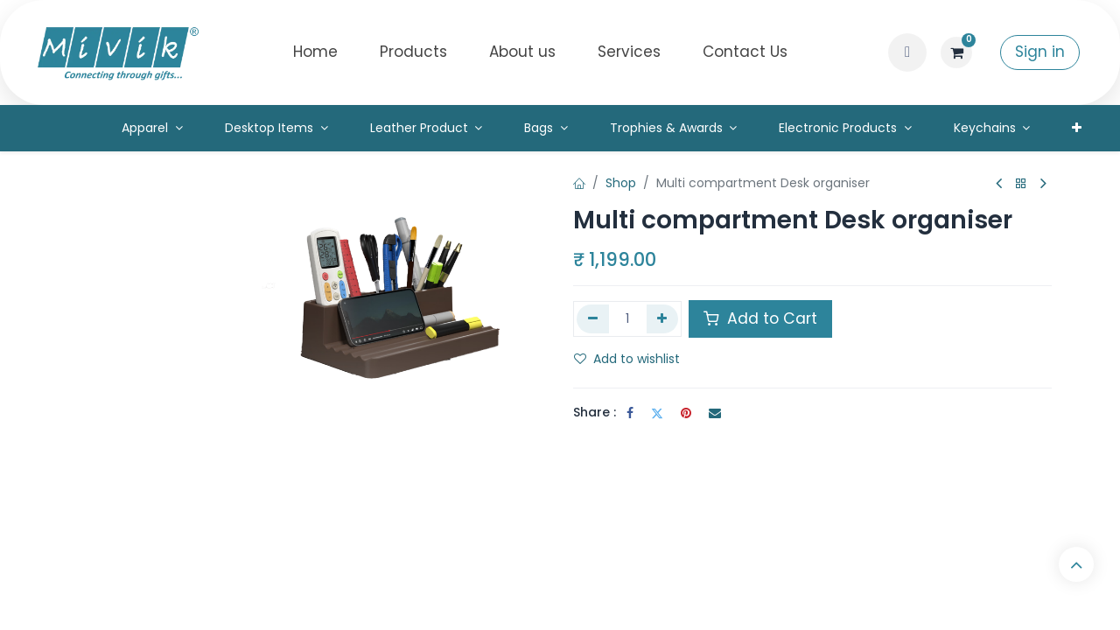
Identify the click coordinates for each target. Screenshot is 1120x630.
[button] (907, 52)
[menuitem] (315, 52)
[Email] (715, 413)
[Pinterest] (686, 413)
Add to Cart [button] (760, 318)
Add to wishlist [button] (627, 359)
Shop (621, 183)
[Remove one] (593, 318)
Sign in (1040, 51)
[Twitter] (657, 413)
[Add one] (663, 318)
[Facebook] (630, 413)
